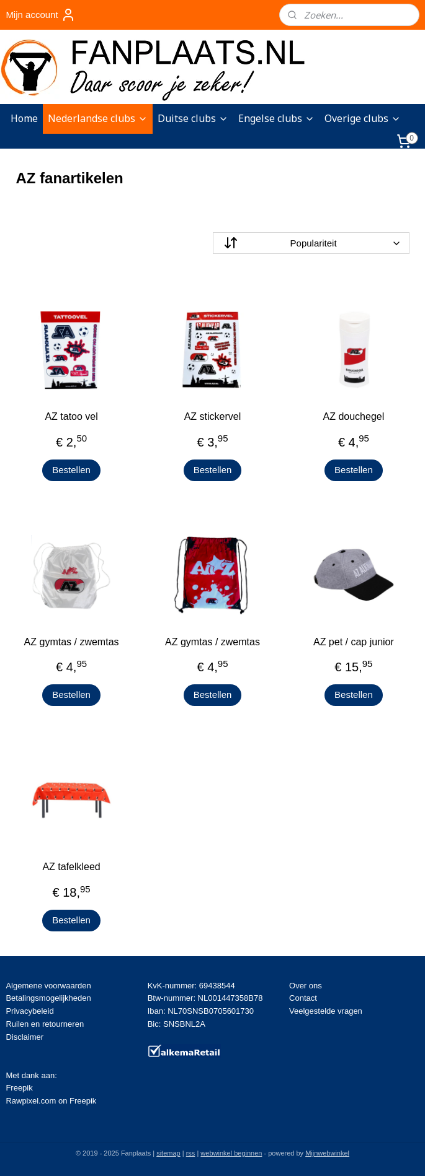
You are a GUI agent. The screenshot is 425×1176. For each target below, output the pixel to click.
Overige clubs (362, 118)
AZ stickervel (212, 416)
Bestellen (71, 469)
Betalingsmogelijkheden (48, 998)
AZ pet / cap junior (353, 642)
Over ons (305, 985)
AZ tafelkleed (71, 866)
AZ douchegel (354, 416)
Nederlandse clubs (98, 118)
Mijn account (40, 14)
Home (24, 118)
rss (190, 1153)
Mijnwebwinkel (327, 1153)
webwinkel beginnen (231, 1153)
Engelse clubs (276, 118)
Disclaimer (24, 1037)
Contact (303, 998)
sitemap (168, 1153)
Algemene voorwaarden (48, 985)
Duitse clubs (193, 118)
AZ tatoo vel (71, 416)
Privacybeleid (29, 1011)
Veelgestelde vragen (325, 1011)
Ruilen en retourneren (45, 1024)
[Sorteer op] (311, 243)
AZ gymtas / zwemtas (71, 642)
